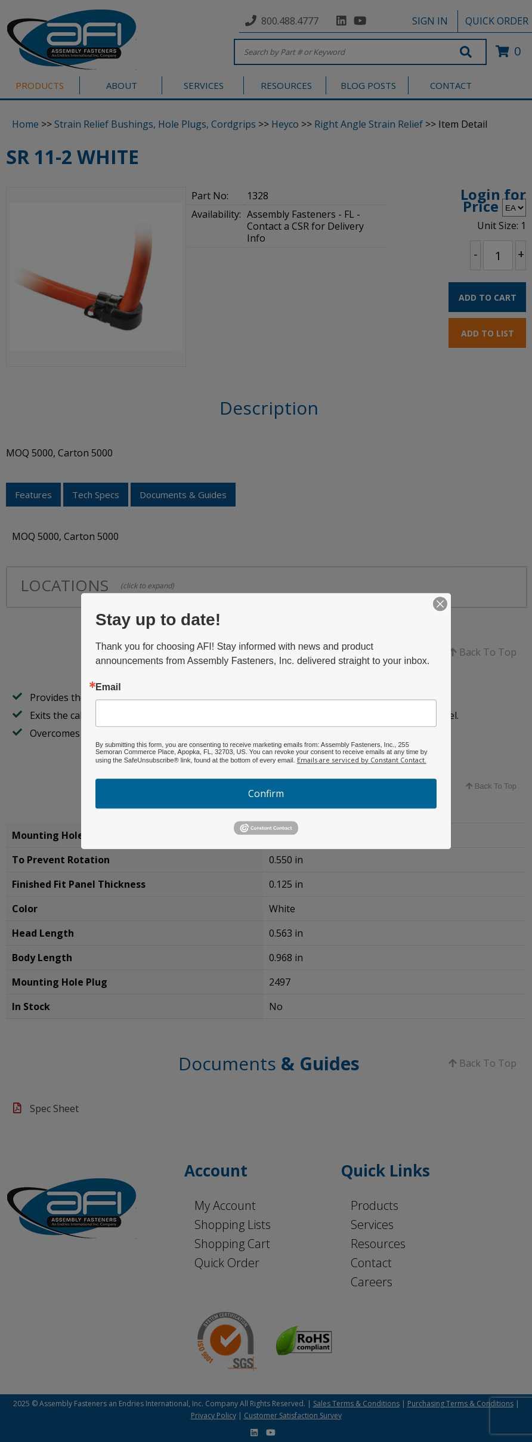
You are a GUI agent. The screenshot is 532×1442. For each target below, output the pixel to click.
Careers (371, 1282)
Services (372, 1224)
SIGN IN (430, 20)
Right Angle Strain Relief (368, 124)
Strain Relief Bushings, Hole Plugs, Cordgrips (155, 124)
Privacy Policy (213, 1415)
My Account (225, 1205)
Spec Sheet (54, 1108)
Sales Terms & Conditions (356, 1403)
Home (25, 124)
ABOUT (121, 85)
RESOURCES (286, 85)
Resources (378, 1244)
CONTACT (451, 85)
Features (33, 495)
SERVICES (204, 85)
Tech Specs (95, 495)
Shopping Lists (232, 1224)
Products (374, 1205)
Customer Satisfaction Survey (293, 1415)
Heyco (285, 124)
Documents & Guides (183, 495)
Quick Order (226, 1263)
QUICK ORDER (496, 20)
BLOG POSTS (368, 85)
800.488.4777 (289, 20)
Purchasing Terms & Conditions (460, 1403)
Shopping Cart (232, 1244)
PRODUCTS (40, 85)
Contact (371, 1263)
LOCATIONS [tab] (97, 585)
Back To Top (482, 652)
